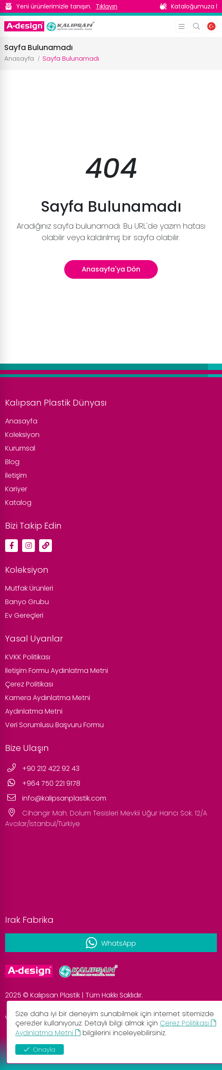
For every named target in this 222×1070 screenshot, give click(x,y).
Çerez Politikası (29, 684)
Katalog (18, 502)
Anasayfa (19, 58)
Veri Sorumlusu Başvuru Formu (54, 725)
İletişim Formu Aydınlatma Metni (56, 670)
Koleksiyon (22, 435)
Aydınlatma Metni (34, 711)
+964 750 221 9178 (51, 783)
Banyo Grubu (27, 602)
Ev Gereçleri (24, 615)
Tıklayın (106, 6)
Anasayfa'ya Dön (111, 269)
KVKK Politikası (27, 657)
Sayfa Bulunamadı (71, 58)
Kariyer (16, 489)
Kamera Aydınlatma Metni (47, 698)
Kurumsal (20, 448)
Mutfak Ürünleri (29, 588)
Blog (12, 462)
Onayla (39, 1049)
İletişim (16, 475)
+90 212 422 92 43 (51, 768)
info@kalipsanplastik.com (64, 798)
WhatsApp (118, 943)
